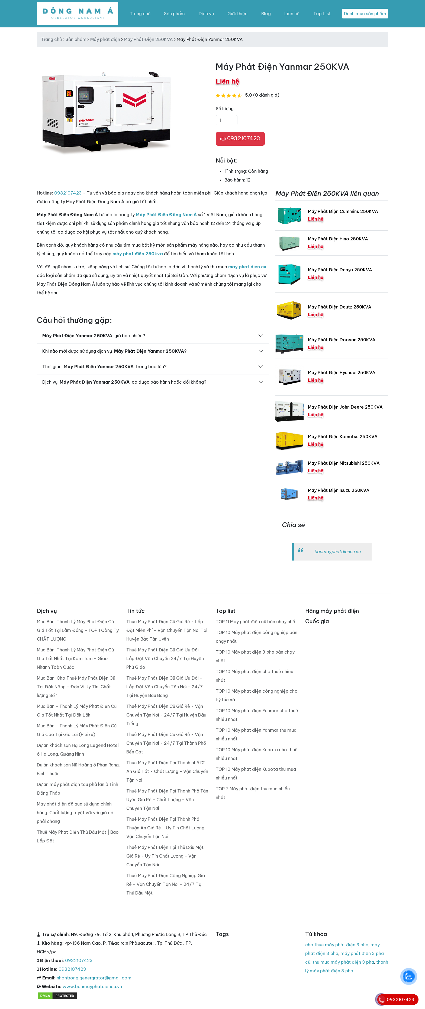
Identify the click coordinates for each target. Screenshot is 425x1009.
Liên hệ (292, 13)
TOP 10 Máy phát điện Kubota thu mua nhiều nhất (256, 773)
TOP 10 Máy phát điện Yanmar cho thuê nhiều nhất (257, 715)
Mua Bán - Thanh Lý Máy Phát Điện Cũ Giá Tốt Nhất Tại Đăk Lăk (77, 711)
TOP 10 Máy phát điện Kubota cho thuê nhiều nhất (257, 754)
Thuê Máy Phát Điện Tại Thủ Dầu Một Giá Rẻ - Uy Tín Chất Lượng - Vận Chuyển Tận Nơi (165, 856)
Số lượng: (225, 108)
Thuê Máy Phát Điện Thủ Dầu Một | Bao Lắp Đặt (78, 836)
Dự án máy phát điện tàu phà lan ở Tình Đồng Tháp (77, 789)
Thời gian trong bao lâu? (104, 366)
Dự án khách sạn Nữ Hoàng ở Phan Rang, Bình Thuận (78, 769)
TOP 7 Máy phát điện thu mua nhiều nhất (253, 793)
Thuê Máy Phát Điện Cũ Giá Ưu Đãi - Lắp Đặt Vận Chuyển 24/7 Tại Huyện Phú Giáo (165, 658)
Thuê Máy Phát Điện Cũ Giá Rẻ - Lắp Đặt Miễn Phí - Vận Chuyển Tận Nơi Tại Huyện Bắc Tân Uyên (166, 630)
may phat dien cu (247, 266)
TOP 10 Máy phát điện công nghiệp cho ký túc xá (257, 695)
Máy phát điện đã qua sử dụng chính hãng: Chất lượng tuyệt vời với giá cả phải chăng (75, 812)
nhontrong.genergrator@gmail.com (94, 978)
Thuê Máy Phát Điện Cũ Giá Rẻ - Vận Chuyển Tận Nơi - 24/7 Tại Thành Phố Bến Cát (166, 743)
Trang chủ (140, 13)
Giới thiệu (237, 13)
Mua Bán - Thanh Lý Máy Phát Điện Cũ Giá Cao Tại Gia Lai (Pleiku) (77, 730)
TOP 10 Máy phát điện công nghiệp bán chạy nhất (256, 637)
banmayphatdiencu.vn (337, 551)
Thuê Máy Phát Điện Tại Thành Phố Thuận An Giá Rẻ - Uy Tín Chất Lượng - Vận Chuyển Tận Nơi (167, 827)
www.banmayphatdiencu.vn (92, 986)
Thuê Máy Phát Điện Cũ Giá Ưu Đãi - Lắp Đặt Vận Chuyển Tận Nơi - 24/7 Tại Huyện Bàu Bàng (164, 686)
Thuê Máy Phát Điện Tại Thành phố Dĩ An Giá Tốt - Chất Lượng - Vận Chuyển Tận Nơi (167, 771)
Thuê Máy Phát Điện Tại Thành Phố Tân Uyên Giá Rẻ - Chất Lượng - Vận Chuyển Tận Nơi (167, 799)
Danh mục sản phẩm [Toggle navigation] (365, 13)
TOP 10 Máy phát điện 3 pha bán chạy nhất (255, 656)
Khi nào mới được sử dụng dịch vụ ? (114, 351)
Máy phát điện (105, 39)
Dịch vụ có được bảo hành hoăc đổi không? (124, 382)
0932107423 (240, 138)
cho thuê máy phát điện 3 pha (336, 944)
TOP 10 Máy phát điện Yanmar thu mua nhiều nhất (256, 734)
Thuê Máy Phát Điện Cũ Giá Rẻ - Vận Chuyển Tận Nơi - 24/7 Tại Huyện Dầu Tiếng (166, 715)
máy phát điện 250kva (137, 253)
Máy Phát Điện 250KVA (148, 39)
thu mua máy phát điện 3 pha (343, 962)
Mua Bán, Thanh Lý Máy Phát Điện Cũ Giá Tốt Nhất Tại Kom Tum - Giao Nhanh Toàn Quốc (75, 658)
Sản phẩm (174, 13)
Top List (322, 13)
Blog (266, 13)
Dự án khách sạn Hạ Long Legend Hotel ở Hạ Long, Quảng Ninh (78, 750)
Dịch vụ (206, 13)
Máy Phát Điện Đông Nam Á (166, 214)
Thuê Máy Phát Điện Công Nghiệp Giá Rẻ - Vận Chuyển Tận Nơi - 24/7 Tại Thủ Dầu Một (165, 884)
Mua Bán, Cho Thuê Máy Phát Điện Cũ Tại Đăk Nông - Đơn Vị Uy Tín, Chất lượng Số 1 (76, 686)
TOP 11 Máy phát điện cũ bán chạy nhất (256, 621)
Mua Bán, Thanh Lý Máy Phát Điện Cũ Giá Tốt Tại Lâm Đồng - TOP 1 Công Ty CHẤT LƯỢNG (78, 630)
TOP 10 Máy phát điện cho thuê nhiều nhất (254, 676)
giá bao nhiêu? (93, 335)
